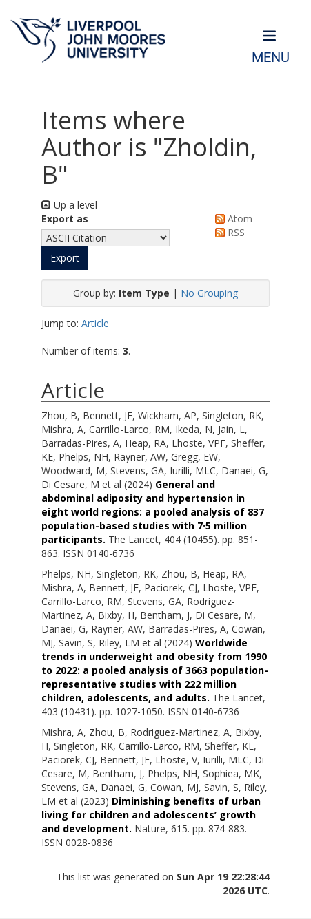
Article (95, 323)
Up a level (69, 204)
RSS (227, 232)
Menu (271, 57)
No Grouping (209, 292)
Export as (64, 218)
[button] (64, 258)
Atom (231, 218)
